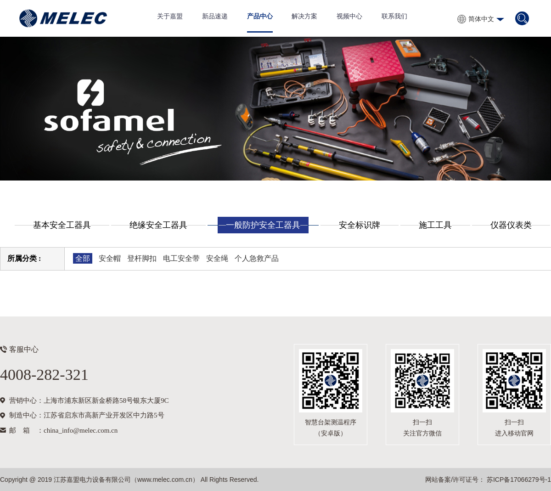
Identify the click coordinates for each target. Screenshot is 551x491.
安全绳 (217, 258)
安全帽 (110, 258)
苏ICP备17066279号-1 (518, 479)
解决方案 (304, 16)
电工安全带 (181, 258)
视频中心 (349, 16)
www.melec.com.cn (164, 479)
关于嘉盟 (170, 16)
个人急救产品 (257, 258)
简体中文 (481, 19)
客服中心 (24, 349)
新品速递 (215, 16)
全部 (82, 258)
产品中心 (260, 16)
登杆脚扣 (142, 258)
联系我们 (394, 16)
